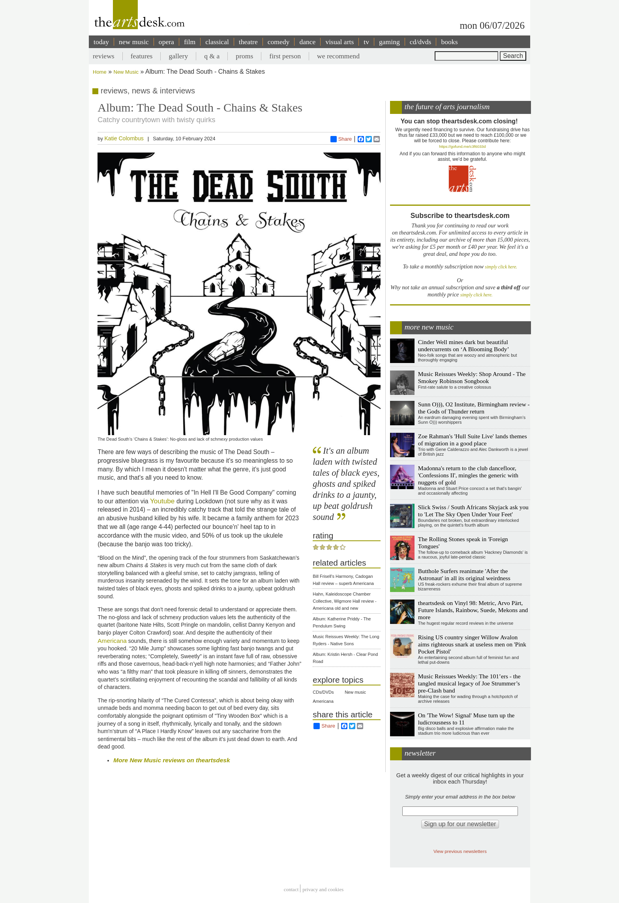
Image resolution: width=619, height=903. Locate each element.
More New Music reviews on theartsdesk (171, 760)
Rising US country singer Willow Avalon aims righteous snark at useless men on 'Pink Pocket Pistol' (472, 644)
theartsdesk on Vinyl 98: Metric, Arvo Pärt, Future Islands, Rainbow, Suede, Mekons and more (473, 610)
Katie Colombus (123, 138)
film (189, 42)
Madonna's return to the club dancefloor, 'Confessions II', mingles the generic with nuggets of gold (468, 475)
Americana (112, 640)
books (449, 42)
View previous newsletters (460, 851)
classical (217, 42)
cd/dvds (420, 42)
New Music (126, 72)
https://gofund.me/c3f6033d (462, 146)
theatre (248, 42)
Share (341, 139)
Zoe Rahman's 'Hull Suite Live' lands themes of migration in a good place (472, 440)
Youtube (163, 501)
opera (166, 42)
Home (100, 72)
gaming (389, 42)
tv (366, 42)
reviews (103, 56)
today (101, 42)
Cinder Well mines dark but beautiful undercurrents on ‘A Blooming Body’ (463, 345)
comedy (279, 42)
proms (244, 56)
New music (355, 692)
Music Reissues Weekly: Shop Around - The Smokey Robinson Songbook (472, 377)
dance (307, 42)
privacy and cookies (322, 889)
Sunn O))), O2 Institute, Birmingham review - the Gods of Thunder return (474, 408)
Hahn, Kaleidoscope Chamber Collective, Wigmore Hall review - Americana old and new (344, 601)
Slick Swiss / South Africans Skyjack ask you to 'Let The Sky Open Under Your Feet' (473, 511)
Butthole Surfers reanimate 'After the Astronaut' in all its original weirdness (464, 574)
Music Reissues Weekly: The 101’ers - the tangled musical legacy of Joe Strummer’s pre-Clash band (469, 683)
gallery (178, 56)
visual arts (339, 42)
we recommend (338, 56)
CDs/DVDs (323, 692)
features (142, 56)
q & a (211, 56)
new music (134, 42)
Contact (291, 889)
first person (285, 56)
